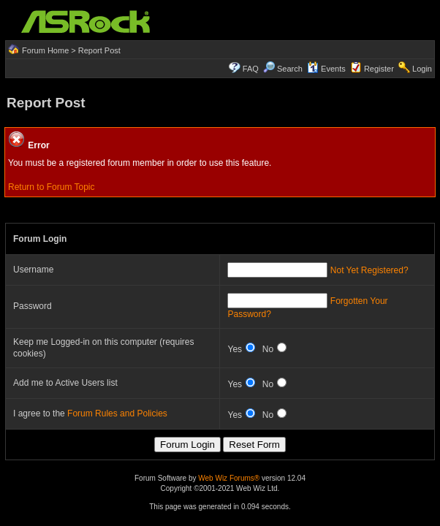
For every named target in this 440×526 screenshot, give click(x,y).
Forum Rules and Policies (117, 413)
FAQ (251, 68)
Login (422, 68)
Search (290, 68)
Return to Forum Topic (51, 187)
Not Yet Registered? (369, 270)
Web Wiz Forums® (228, 478)
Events (326, 68)
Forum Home (45, 50)
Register (379, 68)
